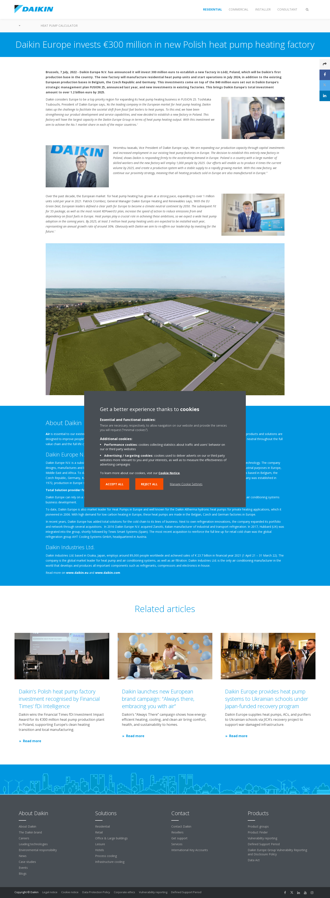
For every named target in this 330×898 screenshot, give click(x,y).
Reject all (149, 484)
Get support (179, 838)
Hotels (99, 850)
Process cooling (106, 856)
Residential (102, 826)
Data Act (254, 860)
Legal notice (49, 892)
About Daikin (27, 826)
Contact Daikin (181, 826)
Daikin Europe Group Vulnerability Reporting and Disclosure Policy (277, 852)
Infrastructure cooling (109, 862)
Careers (24, 838)
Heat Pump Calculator (59, 26)
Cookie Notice (169, 473)
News (23, 856)
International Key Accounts (189, 850)
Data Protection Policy (96, 892)
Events (23, 868)
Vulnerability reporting (262, 838)
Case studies (27, 862)
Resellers (177, 832)
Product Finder (258, 832)
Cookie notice (70, 892)
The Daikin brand (30, 832)
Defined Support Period (264, 844)
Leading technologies (33, 844)
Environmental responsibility (38, 850)
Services (176, 844)
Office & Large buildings (111, 838)
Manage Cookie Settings (186, 484)
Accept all (115, 484)
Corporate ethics (124, 892)
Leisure (100, 844)
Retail (99, 832)
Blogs (23, 874)
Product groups (258, 826)
